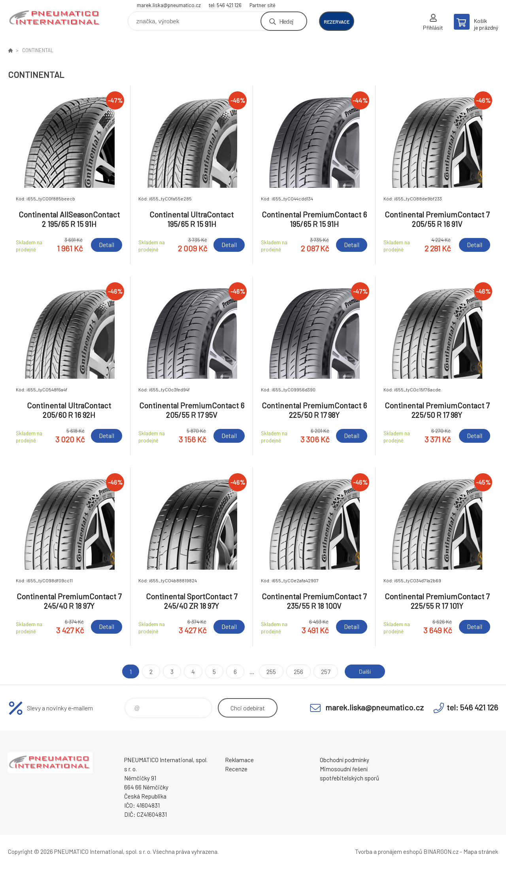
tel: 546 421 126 (225, 5)
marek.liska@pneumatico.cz (169, 5)
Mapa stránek (480, 851)
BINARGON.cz (441, 851)
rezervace (336, 22)
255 (268, 671)
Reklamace (239, 759)
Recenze (236, 768)
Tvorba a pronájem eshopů (388, 851)
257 (323, 671)
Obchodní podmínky (344, 759)
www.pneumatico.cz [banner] (55, 18)
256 (295, 671)
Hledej (286, 21)
